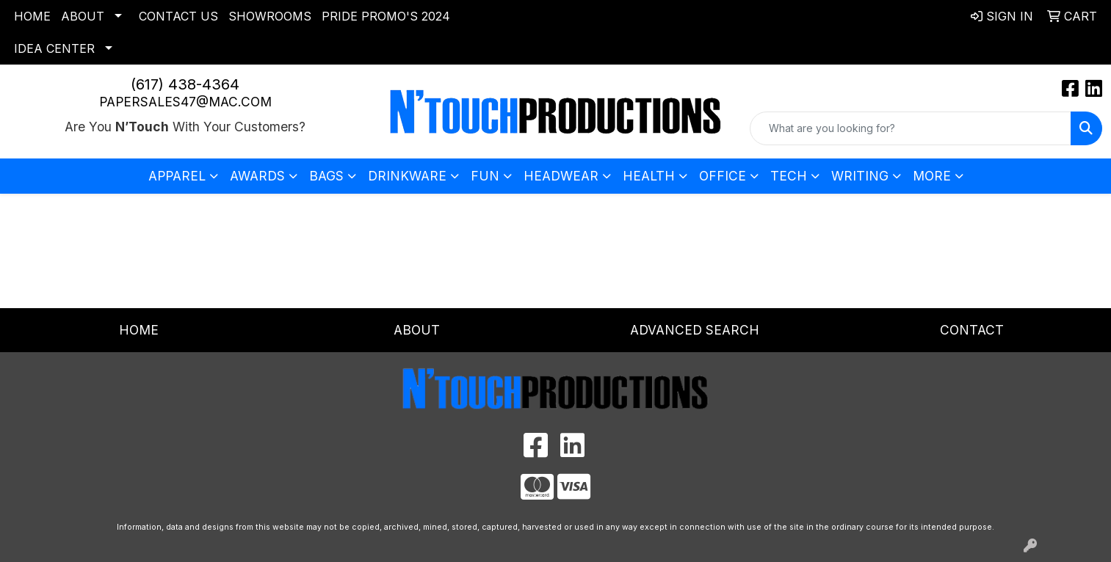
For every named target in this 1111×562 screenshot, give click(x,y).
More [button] (932, 175)
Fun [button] (485, 175)
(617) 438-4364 (185, 84)
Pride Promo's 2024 (386, 16)
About (82, 16)
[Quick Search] (910, 128)
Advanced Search (694, 329)
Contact (972, 329)
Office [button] (722, 175)
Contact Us (178, 16)
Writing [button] (860, 175)
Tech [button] (788, 175)
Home (32, 16)
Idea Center (54, 48)
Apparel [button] (177, 175)
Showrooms (269, 16)
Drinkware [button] (407, 175)
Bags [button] (326, 175)
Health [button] (649, 175)
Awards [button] (257, 175)
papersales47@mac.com (185, 101)
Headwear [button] (561, 175)
